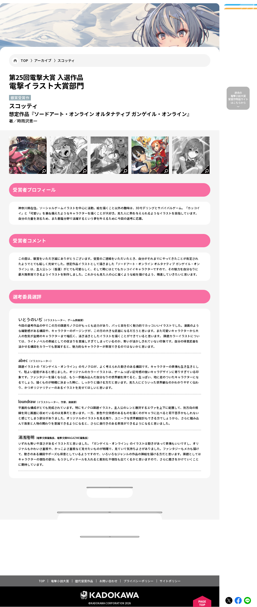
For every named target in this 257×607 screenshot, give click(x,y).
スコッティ (66, 60)
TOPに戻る (109, 542)
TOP (24, 60)
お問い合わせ (108, 581)
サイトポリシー (170, 581)
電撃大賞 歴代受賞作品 (110, 520)
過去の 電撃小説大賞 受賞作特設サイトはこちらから (238, 97)
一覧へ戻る (109, 492)
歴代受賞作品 (84, 581)
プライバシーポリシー (138, 581)
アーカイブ (42, 60)
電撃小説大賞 (60, 581)
